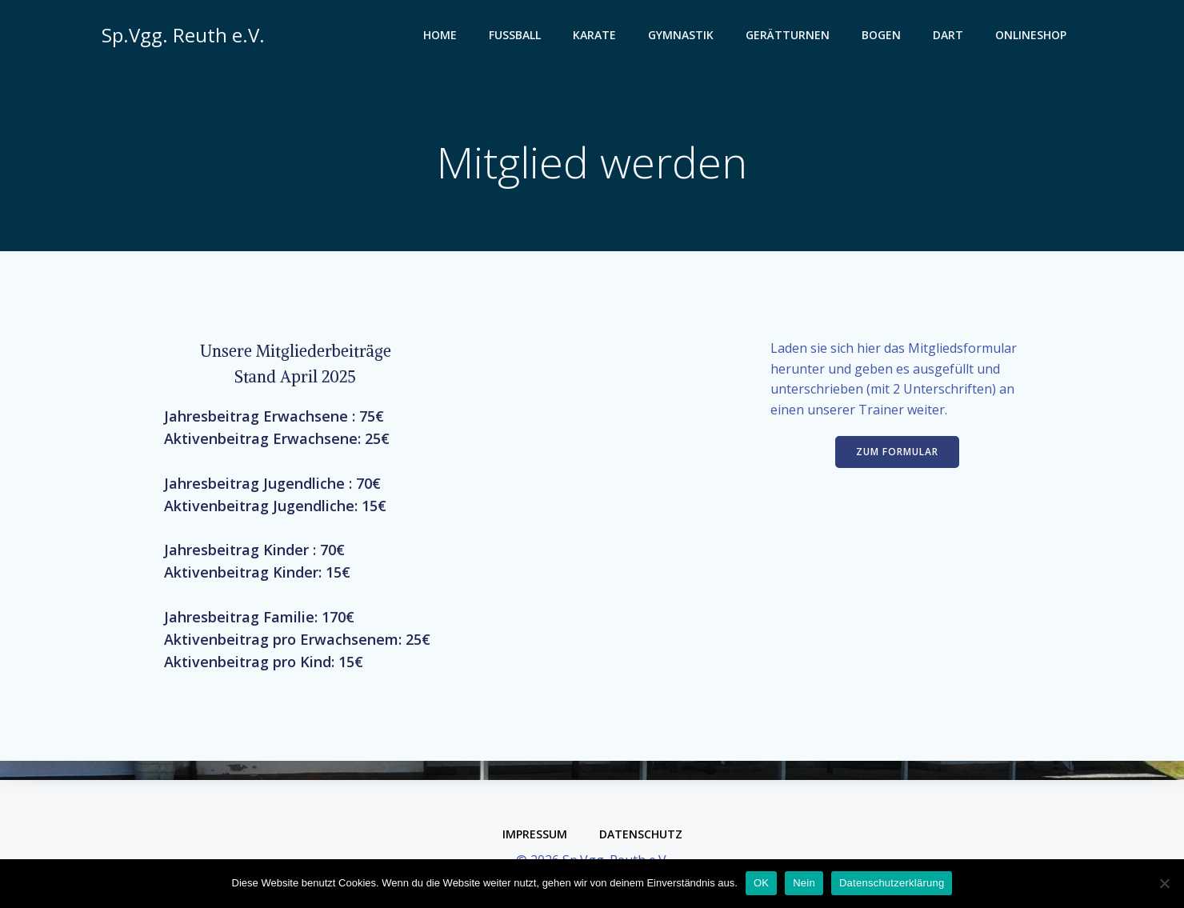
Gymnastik (683, 36)
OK (761, 883)
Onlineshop (1033, 36)
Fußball (517, 36)
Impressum (534, 834)
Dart (950, 36)
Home (442, 36)
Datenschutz (640, 834)
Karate (596, 36)
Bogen (883, 36)
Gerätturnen (790, 36)
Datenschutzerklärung (891, 883)
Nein (804, 883)
